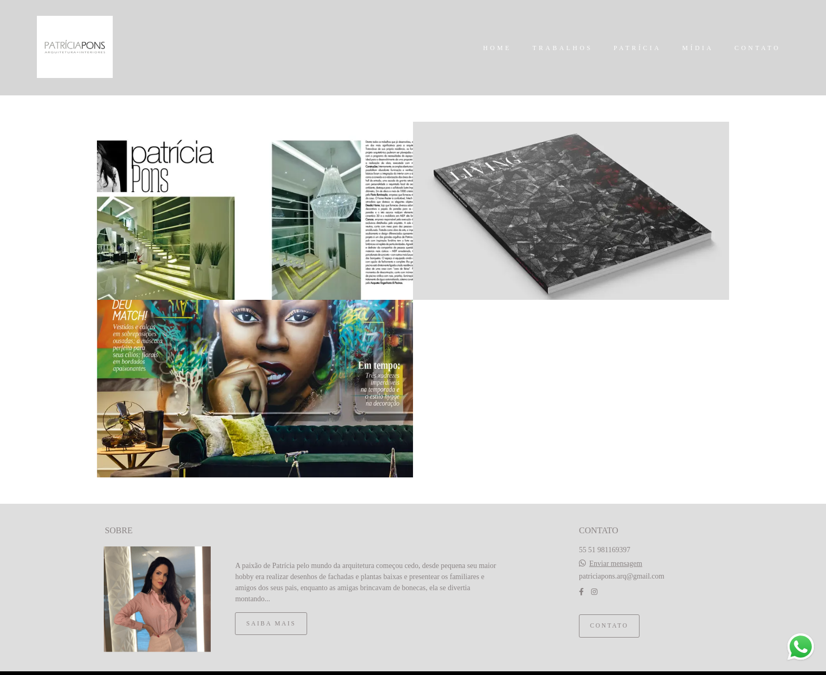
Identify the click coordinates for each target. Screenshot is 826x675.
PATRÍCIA (638, 48)
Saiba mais (271, 609)
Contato (609, 612)
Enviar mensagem (616, 550)
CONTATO (757, 48)
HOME (497, 48)
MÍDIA (698, 48)
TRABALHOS (563, 48)
